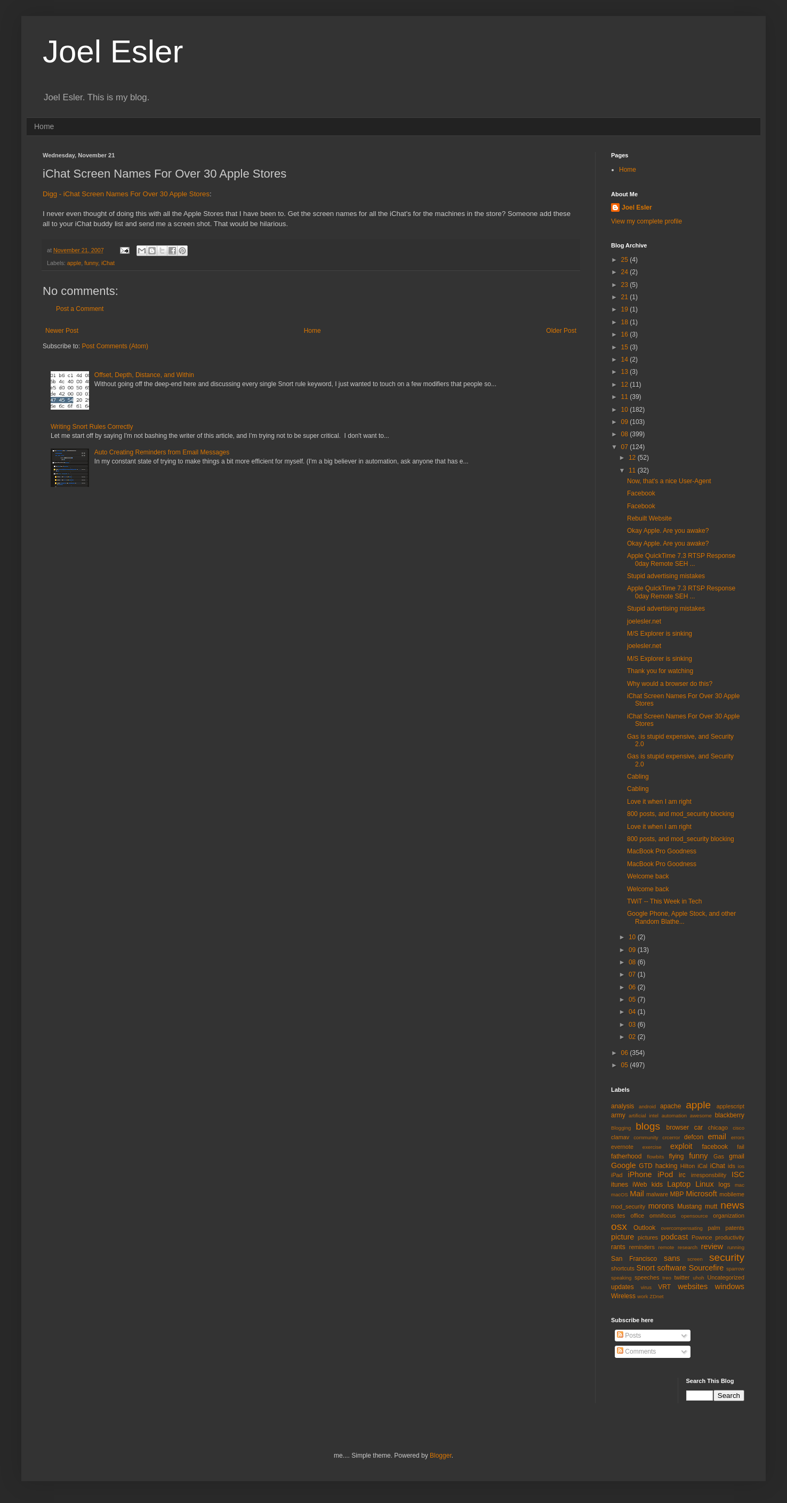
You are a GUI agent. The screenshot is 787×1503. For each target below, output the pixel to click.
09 (625, 422)
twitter (682, 1277)
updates (622, 1287)
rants (618, 1247)
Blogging (621, 1128)
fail (740, 1147)
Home (44, 126)
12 (625, 384)
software (671, 1268)
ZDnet (656, 1296)
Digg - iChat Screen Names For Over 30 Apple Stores (126, 194)
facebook (715, 1146)
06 (633, 987)
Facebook (641, 493)
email (717, 1136)
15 (625, 347)
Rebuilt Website (649, 518)
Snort (645, 1268)
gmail (736, 1156)
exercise (652, 1147)
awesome (701, 1115)
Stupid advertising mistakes (666, 576)
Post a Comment (79, 309)
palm (714, 1228)
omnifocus (662, 1215)
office (637, 1215)
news (732, 1205)
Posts (629, 1335)
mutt (711, 1206)
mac (739, 1185)
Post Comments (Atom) (115, 346)
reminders (642, 1247)
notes (618, 1215)
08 (625, 434)
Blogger (441, 1455)
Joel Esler (113, 51)
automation (674, 1115)
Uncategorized (725, 1277)
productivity (729, 1237)
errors (737, 1137)
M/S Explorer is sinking (659, 633)
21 (625, 297)
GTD (645, 1166)
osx (619, 1226)
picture (622, 1237)
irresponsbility (708, 1175)
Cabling (638, 776)
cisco (738, 1128)
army (618, 1115)
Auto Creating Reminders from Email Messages (161, 452)
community (645, 1137)
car (698, 1127)
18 (625, 322)
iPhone (640, 1174)
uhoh (698, 1278)
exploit (681, 1146)
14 (625, 359)
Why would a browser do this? (669, 683)
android (647, 1106)
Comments (636, 1351)
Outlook (644, 1228)
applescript (730, 1106)
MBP (677, 1194)
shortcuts (623, 1268)
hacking (666, 1166)
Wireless (623, 1296)
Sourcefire (706, 1268)
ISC (738, 1174)
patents (735, 1228)
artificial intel (643, 1115)
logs (724, 1184)
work (642, 1296)
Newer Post (61, 330)
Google (623, 1165)
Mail (637, 1193)
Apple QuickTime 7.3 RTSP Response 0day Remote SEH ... (681, 559)
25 (625, 259)
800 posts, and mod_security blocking (680, 814)
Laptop (678, 1184)
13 (625, 371)
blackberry (729, 1115)
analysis (622, 1106)
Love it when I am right (659, 801)
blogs (648, 1126)
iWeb (639, 1184)
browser (677, 1127)
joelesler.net (644, 621)
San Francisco (634, 1258)
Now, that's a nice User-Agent (669, 481)
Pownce (702, 1237)
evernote (622, 1147)
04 (633, 1012)
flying (676, 1156)
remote (666, 1247)
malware (657, 1194)
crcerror (671, 1137)
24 (625, 272)
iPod (665, 1174)
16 (625, 334)
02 (633, 1037)
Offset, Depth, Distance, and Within (144, 375)
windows (729, 1286)
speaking (621, 1278)
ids (731, 1166)
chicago (718, 1127)
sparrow (735, 1269)
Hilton (687, 1166)
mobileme (731, 1194)
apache (670, 1106)
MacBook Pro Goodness (661, 851)
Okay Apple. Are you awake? (668, 530)
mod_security (628, 1206)
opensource (694, 1216)
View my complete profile (646, 221)
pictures (648, 1237)
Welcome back (648, 876)
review (712, 1246)
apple (74, 263)
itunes (619, 1184)
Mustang (689, 1206)
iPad (617, 1175)
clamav (620, 1137)
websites (693, 1286)
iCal (702, 1166)
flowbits (655, 1157)
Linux (704, 1184)
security (726, 1257)
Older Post (561, 330)
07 (625, 447)
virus (646, 1287)
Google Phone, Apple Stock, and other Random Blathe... (681, 917)
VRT (664, 1287)
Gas (718, 1156)
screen (695, 1259)
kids (657, 1184)
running (735, 1247)
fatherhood (626, 1156)
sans (672, 1258)
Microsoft (701, 1193)
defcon (693, 1137)
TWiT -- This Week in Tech (664, 901)
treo (666, 1278)
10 (625, 409)
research (687, 1247)
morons (661, 1206)
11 (625, 397)
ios (741, 1166)
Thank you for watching (660, 671)
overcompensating (682, 1228)
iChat (108, 263)
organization (728, 1215)
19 (625, 309)
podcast (674, 1237)
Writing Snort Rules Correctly (92, 426)
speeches (647, 1277)
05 (633, 999)
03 (633, 1024)
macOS (619, 1194)
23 (625, 285)
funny (91, 263)
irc (682, 1175)
